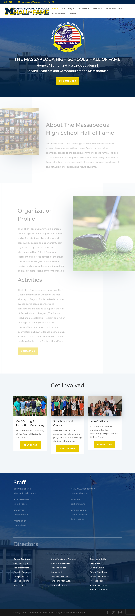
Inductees (82, 9)
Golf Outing (66, 9)
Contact (72, 14)
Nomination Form (114, 9)
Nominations (104, 444)
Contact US (29, 351)
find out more (67, 79)
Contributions (58, 14)
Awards (96, 9)
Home (55, 9)
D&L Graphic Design (75, 612)
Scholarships (67, 448)
